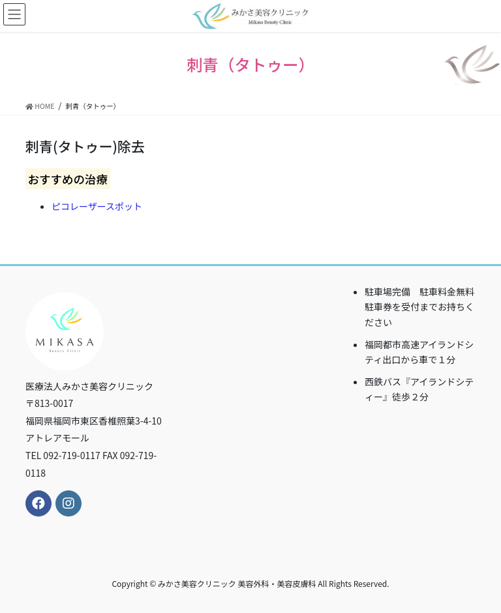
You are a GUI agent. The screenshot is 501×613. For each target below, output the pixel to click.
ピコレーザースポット (97, 206)
